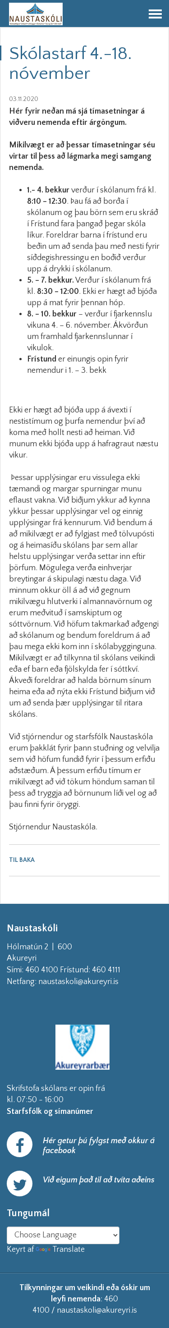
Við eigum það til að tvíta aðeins (99, 1180)
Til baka (22, 860)
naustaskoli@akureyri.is (92, 981)
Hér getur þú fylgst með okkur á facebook (99, 1145)
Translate (60, 1249)
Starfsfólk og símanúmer (50, 1111)
